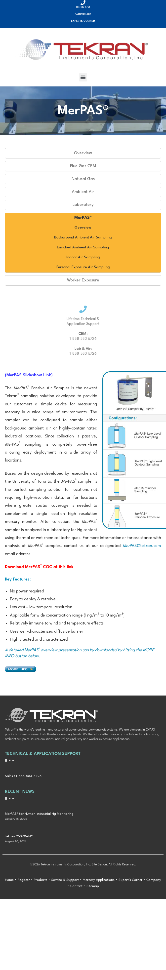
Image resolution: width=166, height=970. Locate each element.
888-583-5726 (83, 7)
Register (24, 880)
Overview (83, 153)
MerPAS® (83, 218)
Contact (76, 886)
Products (40, 880)
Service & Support (65, 880)
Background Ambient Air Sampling (83, 237)
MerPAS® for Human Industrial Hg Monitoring (39, 813)
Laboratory (83, 205)
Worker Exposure (83, 280)
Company (153, 880)
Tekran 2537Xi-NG (19, 836)
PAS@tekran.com (142, 546)
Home (9, 880)
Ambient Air (83, 192)
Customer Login (83, 14)
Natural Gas (83, 179)
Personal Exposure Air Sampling (83, 267)
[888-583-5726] (83, 2)
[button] (83, 77)
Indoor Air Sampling (83, 257)
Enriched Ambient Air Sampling (83, 247)
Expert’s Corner (130, 880)
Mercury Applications (99, 880)
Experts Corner (83, 21)
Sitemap (92, 886)
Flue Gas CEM (83, 166)
